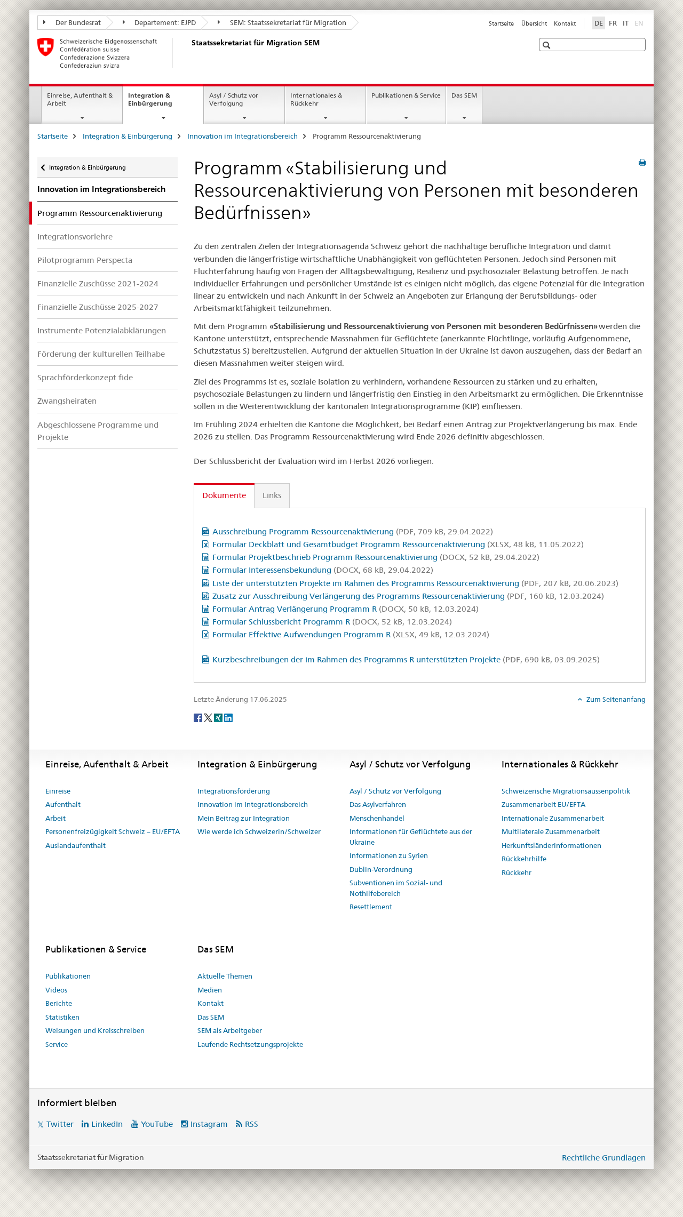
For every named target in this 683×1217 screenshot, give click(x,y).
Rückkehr (516, 872)
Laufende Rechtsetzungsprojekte (250, 1044)
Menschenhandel (377, 818)
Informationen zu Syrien (389, 855)
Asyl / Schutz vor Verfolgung (233, 99)
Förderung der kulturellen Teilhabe (101, 354)
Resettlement (371, 906)
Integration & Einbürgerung (161, 103)
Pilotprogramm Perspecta (84, 260)
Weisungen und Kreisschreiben (95, 1030)
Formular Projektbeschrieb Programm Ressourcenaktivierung (375, 557)
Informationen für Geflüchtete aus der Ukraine (411, 836)
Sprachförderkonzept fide (85, 377)
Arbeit (55, 818)
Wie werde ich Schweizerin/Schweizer (259, 831)
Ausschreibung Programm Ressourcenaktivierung (352, 531)
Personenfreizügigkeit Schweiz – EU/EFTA (112, 831)
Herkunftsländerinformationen (551, 845)
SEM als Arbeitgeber (229, 1030)
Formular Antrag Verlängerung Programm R (345, 609)
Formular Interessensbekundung (322, 570)
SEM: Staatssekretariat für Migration (282, 22)
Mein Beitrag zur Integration (243, 818)
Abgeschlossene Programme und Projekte (97, 431)
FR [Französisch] (613, 23)
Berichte (58, 1003)
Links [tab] (272, 495)
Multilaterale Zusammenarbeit (551, 831)
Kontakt (565, 23)
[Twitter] (209, 717)
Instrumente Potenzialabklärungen (101, 330)
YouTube (157, 1124)
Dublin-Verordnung (381, 869)
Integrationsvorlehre (75, 236)
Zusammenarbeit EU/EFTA (543, 804)
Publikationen (68, 976)
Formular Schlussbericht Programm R (332, 621)
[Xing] (219, 717)
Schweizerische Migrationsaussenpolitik (566, 791)
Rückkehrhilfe (524, 858)
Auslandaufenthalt (75, 845)
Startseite (501, 23)
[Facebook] (199, 717)
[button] (548, 45)
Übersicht (534, 23)
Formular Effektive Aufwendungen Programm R (350, 634)
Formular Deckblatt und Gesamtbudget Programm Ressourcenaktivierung (398, 544)
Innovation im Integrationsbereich (242, 136)
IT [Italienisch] (626, 23)
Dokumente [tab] (224, 495)
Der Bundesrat (72, 22)
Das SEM (464, 95)
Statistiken (62, 1017)
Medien (209, 990)
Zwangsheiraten (67, 401)
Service (56, 1044)
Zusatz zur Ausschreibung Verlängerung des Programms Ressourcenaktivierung (408, 596)
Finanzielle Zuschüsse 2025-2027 (97, 307)
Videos (56, 990)
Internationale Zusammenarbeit (553, 818)
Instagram (209, 1124)
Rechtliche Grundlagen (604, 1157)
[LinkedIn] (228, 717)
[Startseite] (189, 53)
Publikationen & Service (406, 95)
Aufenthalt (63, 804)
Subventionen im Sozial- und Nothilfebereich (396, 888)
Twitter (60, 1124)
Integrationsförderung (233, 791)
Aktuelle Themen (224, 976)
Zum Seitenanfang (615, 699)
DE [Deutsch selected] (598, 23)
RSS (251, 1124)
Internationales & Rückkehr (316, 99)
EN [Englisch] (640, 22)
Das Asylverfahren (378, 804)
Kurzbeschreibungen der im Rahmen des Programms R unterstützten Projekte (406, 659)
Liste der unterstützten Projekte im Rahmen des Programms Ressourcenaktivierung (415, 583)
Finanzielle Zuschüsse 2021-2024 (97, 283)
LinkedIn (107, 1124)
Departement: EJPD (159, 22)
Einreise (57, 791)
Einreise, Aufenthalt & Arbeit (80, 99)
